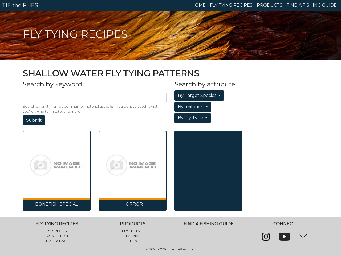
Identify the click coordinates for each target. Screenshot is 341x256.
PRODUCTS (269, 5)
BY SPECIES (57, 231)
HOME (199, 5)
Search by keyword (52, 84)
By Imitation (191, 106)
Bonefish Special (56, 204)
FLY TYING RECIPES (231, 5)
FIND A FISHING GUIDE (312, 5)
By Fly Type (191, 117)
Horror (132, 204)
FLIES (132, 241)
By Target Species (197, 95)
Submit (34, 120)
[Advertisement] (208, 159)
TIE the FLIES (20, 5)
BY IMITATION (56, 236)
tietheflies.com (182, 249)
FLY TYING (132, 236)
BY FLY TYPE (56, 241)
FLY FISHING (132, 231)
